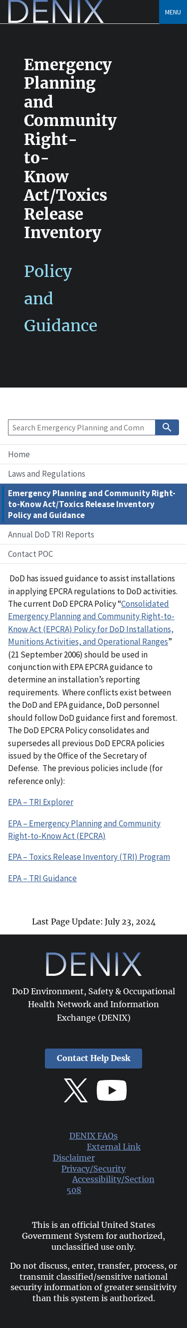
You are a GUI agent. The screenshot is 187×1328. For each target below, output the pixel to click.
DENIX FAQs (93, 1136)
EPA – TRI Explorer (40, 802)
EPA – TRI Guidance (42, 878)
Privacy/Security (93, 1169)
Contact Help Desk (93, 1058)
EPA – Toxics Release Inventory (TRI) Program (89, 856)
